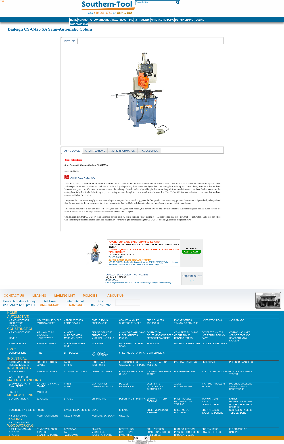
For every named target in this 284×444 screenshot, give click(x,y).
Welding (152, 365)
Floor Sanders (128, 335)
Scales (41, 365)
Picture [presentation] (69, 41)
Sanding (234, 432)
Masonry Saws (73, 338)
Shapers (14, 435)
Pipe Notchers (211, 404)
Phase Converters (240, 401)
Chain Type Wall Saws (132, 332)
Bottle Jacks (100, 320)
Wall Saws (153, 343)
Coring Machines (239, 332)
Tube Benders (237, 413)
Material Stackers (240, 384)
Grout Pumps (182, 335)
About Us (115, 295)
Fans (39, 353)
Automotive (85, 20)
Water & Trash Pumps (187, 343)
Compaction (154, 332)
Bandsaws (70, 429)
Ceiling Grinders (102, 332)
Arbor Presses (73, 320)
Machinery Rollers (213, 384)
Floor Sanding (238, 429)
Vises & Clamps (18, 416)
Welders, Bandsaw (103, 416)
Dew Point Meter (102, 371)
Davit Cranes (100, 384)
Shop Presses (210, 410)
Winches (42, 392)
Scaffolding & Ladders (238, 339)
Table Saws (71, 435)
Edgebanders (210, 429)
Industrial (126, 20)
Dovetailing (126, 429)
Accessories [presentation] (149, 150)
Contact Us (14, 295)
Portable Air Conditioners (100, 354)
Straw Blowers (46, 343)
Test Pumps (98, 365)
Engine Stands (183, 320)
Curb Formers (73, 335)
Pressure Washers (158, 338)
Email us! (124, 12)
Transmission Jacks (186, 323)
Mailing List (64, 295)
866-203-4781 (103, 12)
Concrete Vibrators (214, 343)
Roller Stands (183, 386)
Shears (123, 410)
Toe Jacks (153, 323)
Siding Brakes (17, 343)
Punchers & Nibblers (22, 410)
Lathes (233, 399)
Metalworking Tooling (183, 402)
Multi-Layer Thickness (215, 371)
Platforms (208, 362)
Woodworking (79, 24)
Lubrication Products (16, 324)
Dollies (123, 384)
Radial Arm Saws (184, 435)
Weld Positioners (47, 416)
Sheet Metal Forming (132, 353)
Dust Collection (47, 362)
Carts (67, 384)
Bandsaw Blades (19, 422)
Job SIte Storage (239, 335)
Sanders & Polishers (77, 410)
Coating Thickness (75, 371)
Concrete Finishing (186, 332)
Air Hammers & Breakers (45, 333)
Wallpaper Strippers (132, 365)
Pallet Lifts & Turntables (155, 387)
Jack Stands (236, 320)
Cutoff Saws (99, 335)
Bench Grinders (19, 399)
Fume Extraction (157, 362)
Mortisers (98, 432)
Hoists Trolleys (212, 320)
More (67, 386)
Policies (90, 295)
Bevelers (42, 399)
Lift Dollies (71, 353)
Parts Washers (46, 323)
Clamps (96, 429)
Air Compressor (19, 320)
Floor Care (99, 362)
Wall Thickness (18, 377)
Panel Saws (126, 432)
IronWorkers (210, 399)
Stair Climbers (156, 353)
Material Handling (162, 20)
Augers (68, 332)
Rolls (40, 410)
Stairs (68, 365)
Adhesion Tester (47, 371)
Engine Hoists (155, 320)
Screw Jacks (99, 323)
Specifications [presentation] (95, 150)
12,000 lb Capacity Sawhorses (19, 385)
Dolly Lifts (153, 384)
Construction (102, 20)
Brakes (68, 399)
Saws (205, 338)
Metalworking (184, 20)
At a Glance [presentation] (72, 150)
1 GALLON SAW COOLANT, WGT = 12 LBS (126, 274)
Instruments (142, 20)
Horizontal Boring (213, 335)
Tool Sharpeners (212, 413)
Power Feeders (211, 432)
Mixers (123, 338)
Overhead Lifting (102, 386)
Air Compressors (19, 332)
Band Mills (125, 435)
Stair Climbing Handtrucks (238, 387)
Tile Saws (97, 343)
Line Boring (154, 435)
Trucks (13, 392)
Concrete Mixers (212, 332)
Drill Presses (182, 399)
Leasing (39, 295)
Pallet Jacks (127, 386)
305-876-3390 (75, 305)
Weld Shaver (72, 416)
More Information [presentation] (123, 150)
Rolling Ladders (19, 365)
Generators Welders (160, 335)
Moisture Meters (184, 371)
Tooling (199, 20)
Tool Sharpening (102, 435)
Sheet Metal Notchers (181, 411)
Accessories (17, 371)
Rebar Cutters (183, 338)
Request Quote (192, 276)
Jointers (42, 432)
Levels (13, 338)
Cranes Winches (129, 320)
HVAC (115, 20)
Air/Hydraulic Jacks (49, 320)
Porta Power (72, 323)
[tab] (69, 41)
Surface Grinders (240, 410)
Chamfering (99, 399)
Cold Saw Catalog (79, 178)
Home (73, 20)
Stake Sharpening (48, 435)
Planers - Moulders (186, 432)
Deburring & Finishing (132, 399)
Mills (205, 401)
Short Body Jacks (130, 323)
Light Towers (45, 338)
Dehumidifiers (17, 353)
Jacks (177, 384)
